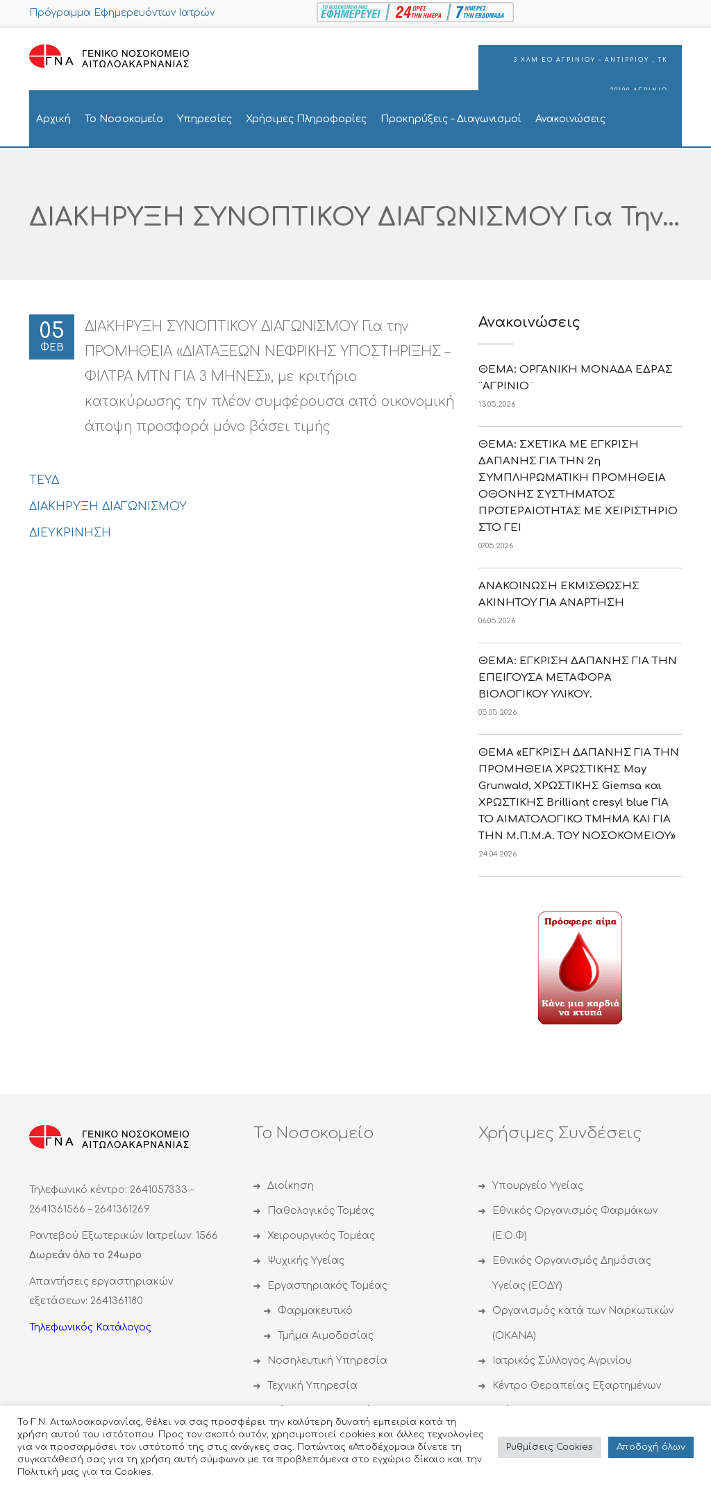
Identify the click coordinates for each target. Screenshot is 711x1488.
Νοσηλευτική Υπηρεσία (327, 1360)
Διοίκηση (290, 1186)
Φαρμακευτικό (315, 1310)
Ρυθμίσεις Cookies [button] (549, 1447)
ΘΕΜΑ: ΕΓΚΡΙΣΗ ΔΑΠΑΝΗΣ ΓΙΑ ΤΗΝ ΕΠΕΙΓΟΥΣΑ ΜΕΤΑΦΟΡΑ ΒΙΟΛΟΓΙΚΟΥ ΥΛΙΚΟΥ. (577, 677)
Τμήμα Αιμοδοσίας (326, 1335)
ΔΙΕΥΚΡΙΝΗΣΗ (70, 533)
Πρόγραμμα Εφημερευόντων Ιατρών (122, 13)
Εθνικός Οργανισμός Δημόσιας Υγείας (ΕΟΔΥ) (571, 1273)
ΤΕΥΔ (44, 480)
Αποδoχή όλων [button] (651, 1447)
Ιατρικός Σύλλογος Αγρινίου (562, 1360)
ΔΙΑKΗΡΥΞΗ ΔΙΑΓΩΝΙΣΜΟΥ (108, 506)
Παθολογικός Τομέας (320, 1211)
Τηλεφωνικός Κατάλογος (90, 1327)
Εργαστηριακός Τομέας (327, 1285)
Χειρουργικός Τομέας (321, 1236)
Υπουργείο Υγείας (537, 1186)
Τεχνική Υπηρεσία (312, 1385)
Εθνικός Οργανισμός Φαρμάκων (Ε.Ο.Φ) (575, 1223)
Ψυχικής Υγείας (305, 1261)
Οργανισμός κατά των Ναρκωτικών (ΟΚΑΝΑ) (583, 1323)
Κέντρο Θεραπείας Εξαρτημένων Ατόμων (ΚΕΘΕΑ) (576, 1398)
